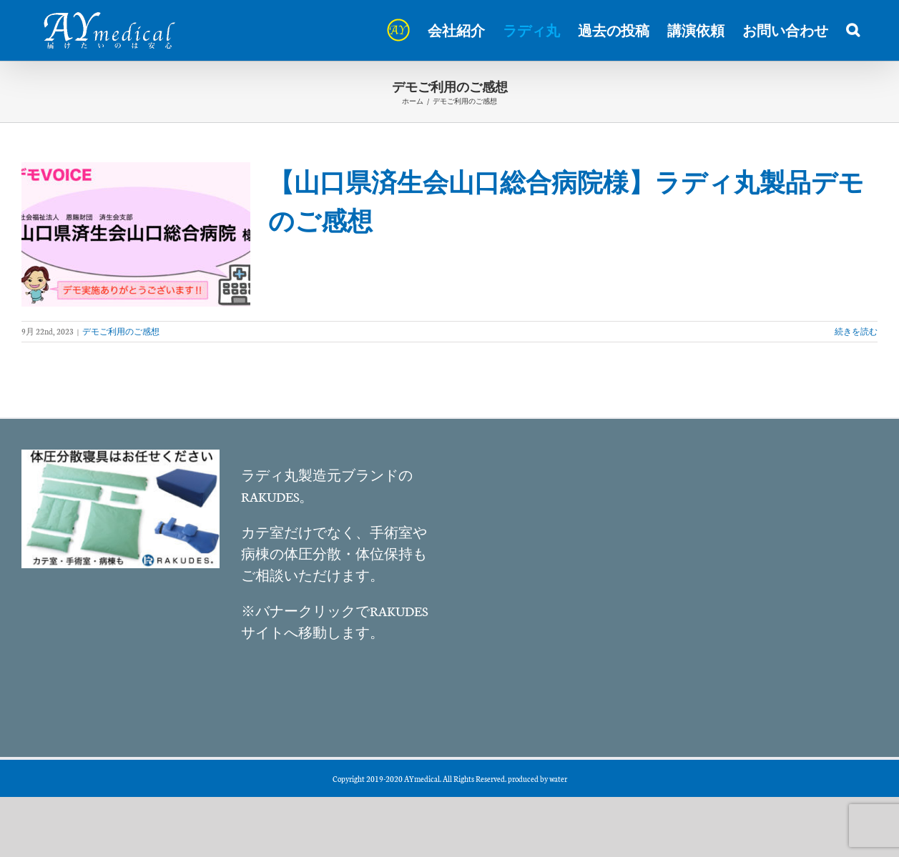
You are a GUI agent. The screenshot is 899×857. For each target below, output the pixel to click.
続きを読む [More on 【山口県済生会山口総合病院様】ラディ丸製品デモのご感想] (856, 331)
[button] (853, 30)
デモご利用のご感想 (120, 331)
